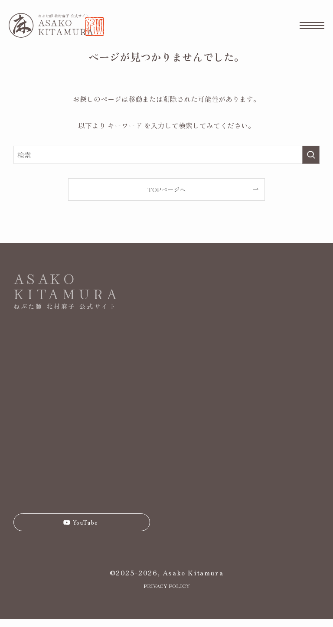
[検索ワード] (166, 155)
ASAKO (45, 278)
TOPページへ (166, 189)
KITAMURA (67, 293)
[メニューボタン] (312, 25)
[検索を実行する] (311, 155)
